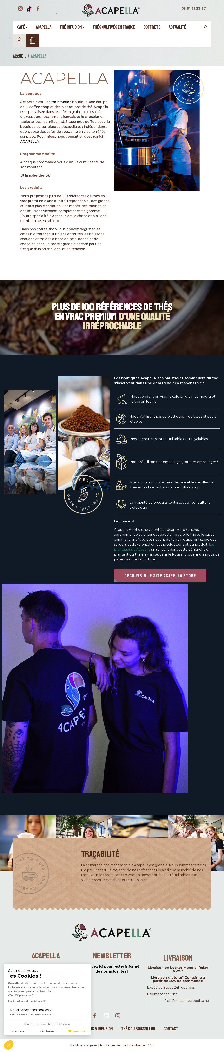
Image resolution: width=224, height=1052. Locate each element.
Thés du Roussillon (138, 1029)
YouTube (106, 1016)
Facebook (95, 1016)
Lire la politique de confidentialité (27, 1001)
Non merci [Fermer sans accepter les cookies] (18, 1031)
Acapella (64, 78)
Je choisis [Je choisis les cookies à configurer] (47, 1031)
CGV (151, 1045)
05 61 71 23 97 (194, 9)
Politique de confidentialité (122, 1045)
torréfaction (61, 102)
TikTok (129, 1016)
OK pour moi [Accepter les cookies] (76, 1031)
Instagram (118, 1016)
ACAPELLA (29, 141)
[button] (160, 575)
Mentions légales (83, 1045)
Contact (171, 1029)
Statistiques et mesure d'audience (31, 1014)
